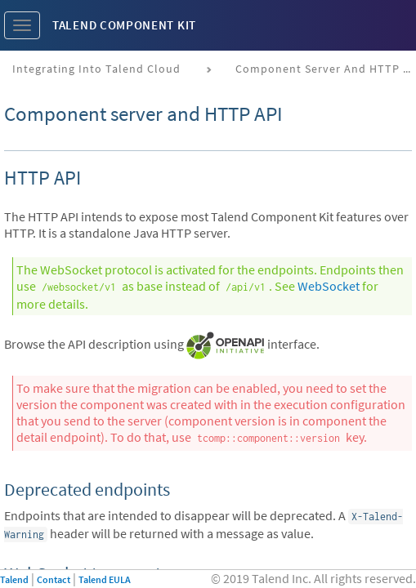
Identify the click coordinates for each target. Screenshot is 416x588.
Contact (53, 579)
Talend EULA (104, 579)
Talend (14, 579)
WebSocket (328, 286)
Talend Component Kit (124, 25)
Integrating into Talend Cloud (96, 68)
